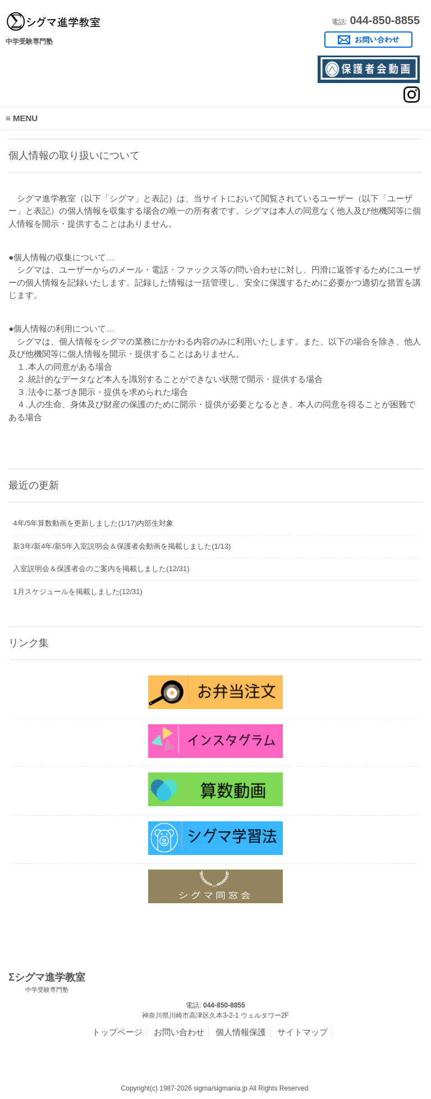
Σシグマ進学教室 (46, 983)
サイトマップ (302, 1032)
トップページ (117, 1032)
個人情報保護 (241, 1032)
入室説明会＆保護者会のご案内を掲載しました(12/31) (101, 568)
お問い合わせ (179, 1032)
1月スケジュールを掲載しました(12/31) (77, 591)
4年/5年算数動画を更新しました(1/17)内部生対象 (93, 523)
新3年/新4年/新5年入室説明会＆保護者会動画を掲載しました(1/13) (122, 546)
